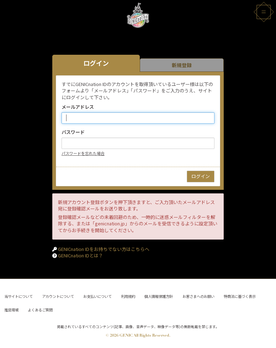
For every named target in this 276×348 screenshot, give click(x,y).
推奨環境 (12, 309)
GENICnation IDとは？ (80, 255)
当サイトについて (19, 295)
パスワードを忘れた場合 (83, 153)
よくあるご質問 (40, 309)
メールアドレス (78, 107)
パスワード (73, 132)
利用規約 (128, 295)
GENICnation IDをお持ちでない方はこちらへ (103, 249)
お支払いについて (98, 295)
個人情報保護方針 (159, 295)
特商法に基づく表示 (240, 295)
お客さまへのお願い (198, 295)
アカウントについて (58, 295)
